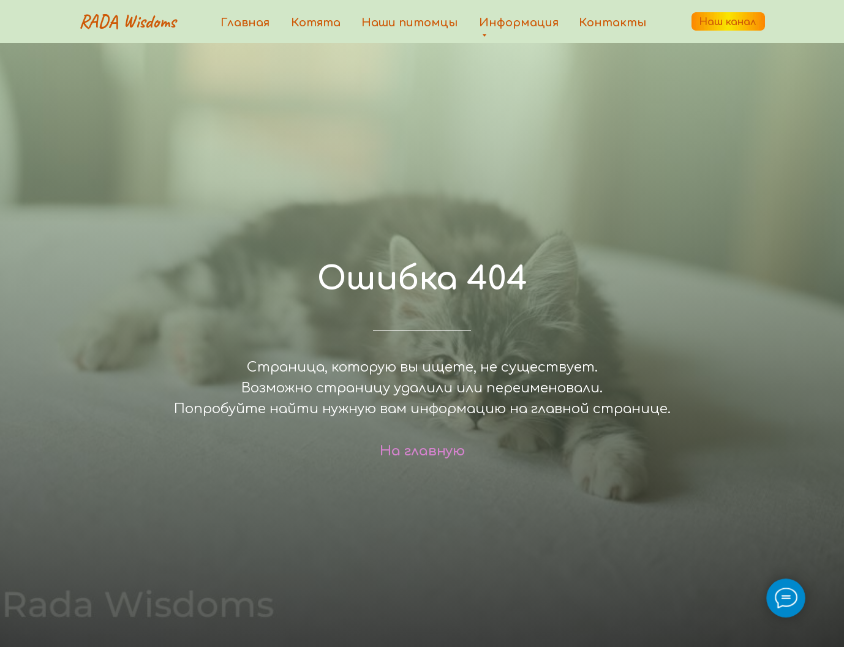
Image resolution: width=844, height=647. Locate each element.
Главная (244, 23)
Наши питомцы (409, 23)
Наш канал (727, 22)
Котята (316, 23)
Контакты (612, 23)
